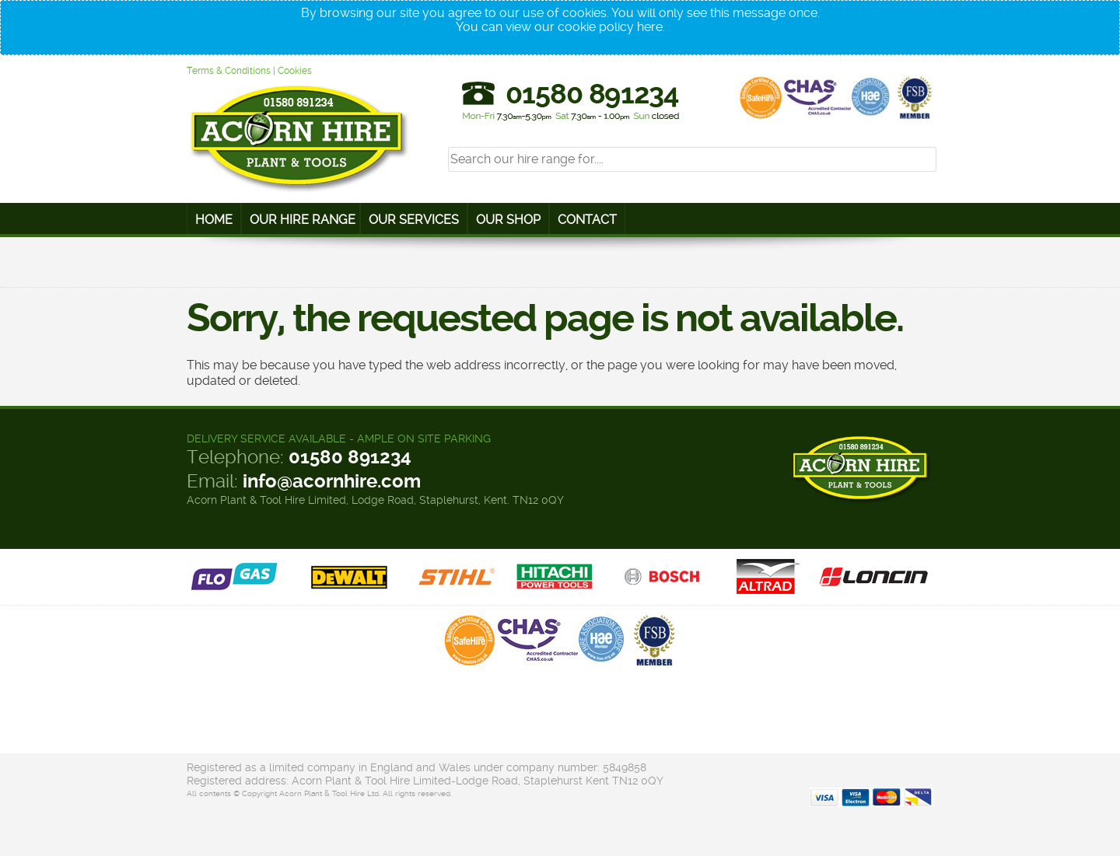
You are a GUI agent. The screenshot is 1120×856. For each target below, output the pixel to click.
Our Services (414, 219)
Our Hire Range (302, 219)
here (650, 26)
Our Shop (508, 219)
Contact (587, 219)
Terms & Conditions (229, 70)
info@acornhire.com (332, 481)
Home (214, 219)
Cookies (295, 70)
